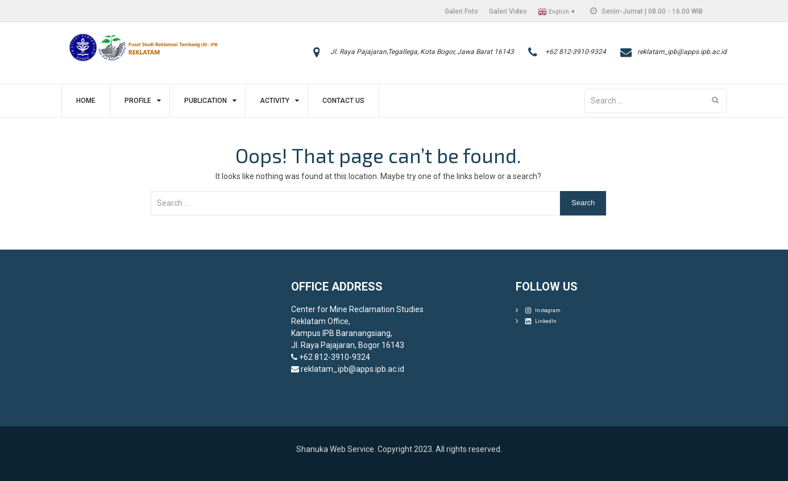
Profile (138, 101)
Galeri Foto (461, 11)
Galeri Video (508, 11)
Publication (205, 101)
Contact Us (343, 101)
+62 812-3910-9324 (575, 52)
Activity (274, 101)
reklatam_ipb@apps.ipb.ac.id (682, 52)
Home (86, 101)
